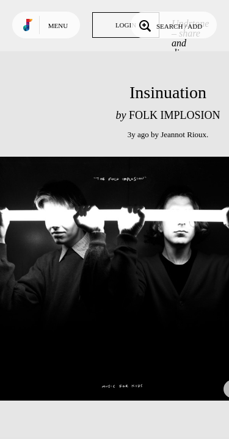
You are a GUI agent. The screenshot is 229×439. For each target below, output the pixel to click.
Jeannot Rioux (183, 134)
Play (122, 278)
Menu (58, 25)
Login (125, 25)
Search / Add (169, 25)
